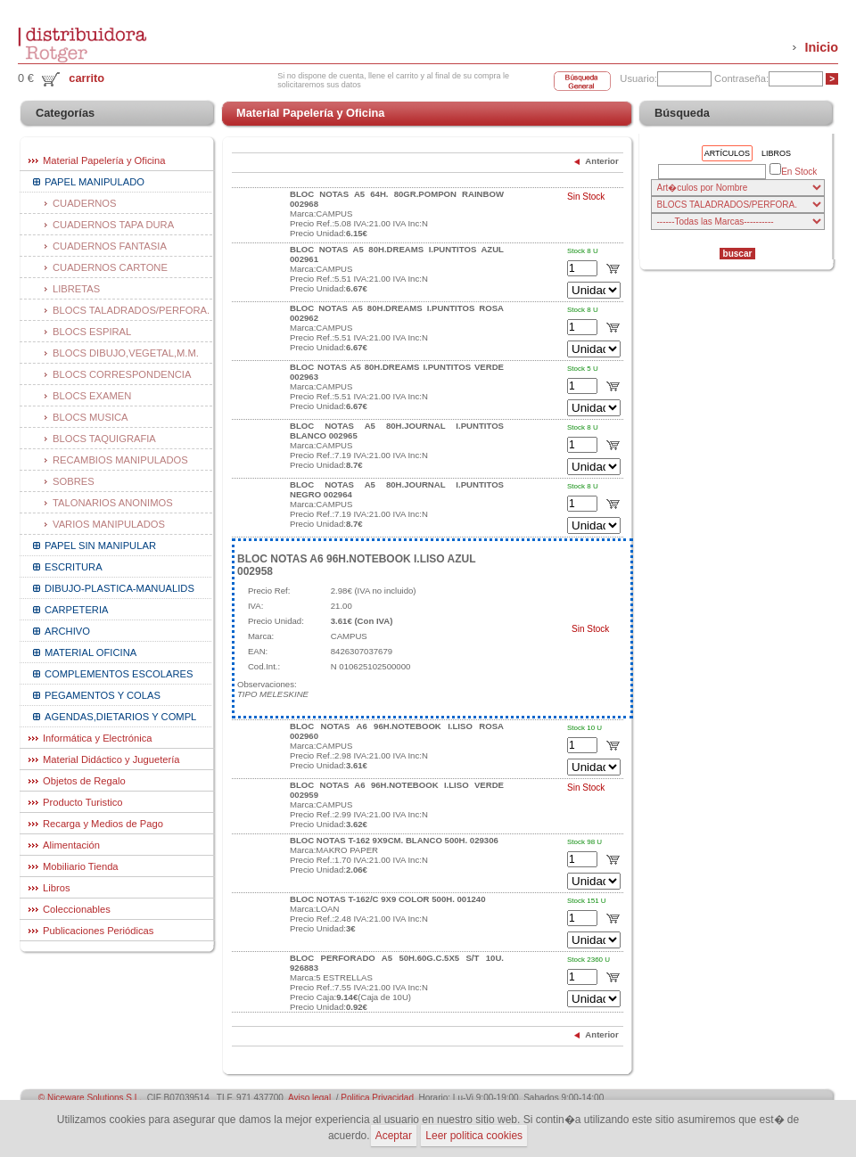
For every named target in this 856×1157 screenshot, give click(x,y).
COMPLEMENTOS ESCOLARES (119, 674)
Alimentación (71, 845)
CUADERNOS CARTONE (110, 267)
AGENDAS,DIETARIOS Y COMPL (120, 716)
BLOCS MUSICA (90, 417)
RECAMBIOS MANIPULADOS (120, 460)
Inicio (821, 47)
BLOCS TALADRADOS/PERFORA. (131, 310)
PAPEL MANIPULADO (94, 181)
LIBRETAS (76, 288)
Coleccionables (77, 909)
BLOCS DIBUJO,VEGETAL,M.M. (126, 353)
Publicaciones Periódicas (98, 930)
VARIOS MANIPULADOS (109, 524)
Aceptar (393, 1135)
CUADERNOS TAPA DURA (113, 224)
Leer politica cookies (474, 1135)
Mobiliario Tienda (81, 866)
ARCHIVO (67, 631)
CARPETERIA (77, 609)
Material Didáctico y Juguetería (111, 759)
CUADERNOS (84, 203)
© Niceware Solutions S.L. (90, 1098)
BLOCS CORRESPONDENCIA (122, 374)
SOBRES (74, 481)
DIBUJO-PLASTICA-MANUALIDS (119, 588)
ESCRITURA (74, 567)
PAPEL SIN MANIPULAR (100, 545)
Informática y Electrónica (97, 738)
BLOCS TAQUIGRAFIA (104, 438)
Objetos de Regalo (84, 780)
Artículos (727, 153)
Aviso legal (309, 1098)
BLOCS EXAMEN (92, 395)
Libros (56, 887)
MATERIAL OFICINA (90, 652)
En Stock (793, 170)
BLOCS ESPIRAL (92, 331)
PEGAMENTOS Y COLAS (102, 695)
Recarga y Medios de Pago (103, 823)
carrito (86, 78)
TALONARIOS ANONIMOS (113, 502)
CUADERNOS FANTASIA (110, 246)
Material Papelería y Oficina (104, 160)
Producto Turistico (83, 802)
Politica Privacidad (377, 1098)
